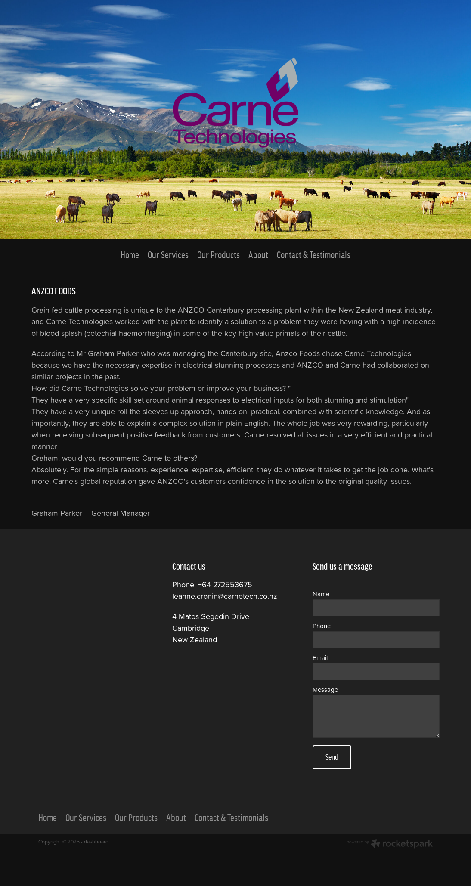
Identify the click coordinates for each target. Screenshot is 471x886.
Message (325, 689)
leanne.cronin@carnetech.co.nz (224, 596)
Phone (322, 626)
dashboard (96, 841)
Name (321, 594)
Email (320, 657)
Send (331, 757)
